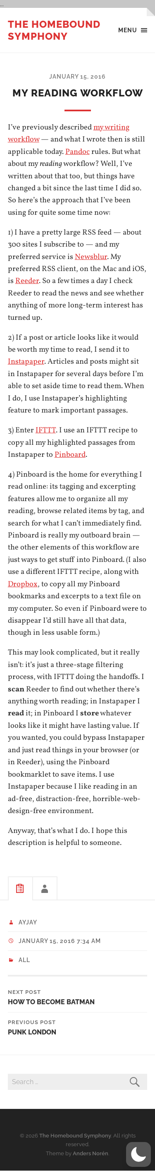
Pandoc (77, 151)
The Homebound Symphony (54, 30)
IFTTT (46, 430)
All (24, 960)
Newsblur (91, 257)
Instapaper (26, 361)
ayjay (28, 922)
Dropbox (23, 584)
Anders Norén (90, 1153)
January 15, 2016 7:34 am (60, 941)
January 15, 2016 (77, 76)
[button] (138, 1154)
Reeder (27, 281)
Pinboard (70, 454)
